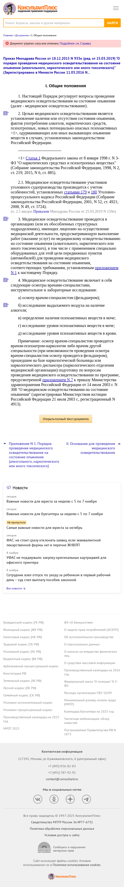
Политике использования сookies (76, 865)
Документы (22, 35)
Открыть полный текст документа (66, 419)
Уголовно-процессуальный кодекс (27, 710)
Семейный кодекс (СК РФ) (21, 695)
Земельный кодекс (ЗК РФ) (22, 681)
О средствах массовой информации (89, 663)
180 (94, 192)
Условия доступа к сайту (61, 835)
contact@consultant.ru (62, 779)
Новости (20, 487)
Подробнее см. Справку (75, 43)
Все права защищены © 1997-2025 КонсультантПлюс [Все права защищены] (61, 816)
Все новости (14, 588)
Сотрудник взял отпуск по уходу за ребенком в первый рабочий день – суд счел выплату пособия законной (58, 577)
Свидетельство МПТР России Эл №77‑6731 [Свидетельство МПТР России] (62, 822)
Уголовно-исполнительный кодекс (28, 702)
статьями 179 (75, 192)
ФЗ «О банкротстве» (78, 622)
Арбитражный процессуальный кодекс (31, 666)
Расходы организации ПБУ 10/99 (88, 693)
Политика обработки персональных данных (62, 829)
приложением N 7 (57, 380)
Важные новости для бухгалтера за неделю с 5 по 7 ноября (54, 513)
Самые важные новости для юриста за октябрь (44, 527)
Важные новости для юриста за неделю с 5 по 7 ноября (51, 501)
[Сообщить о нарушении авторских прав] (62, 847)
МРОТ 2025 (11, 728)
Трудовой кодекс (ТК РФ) (21, 644)
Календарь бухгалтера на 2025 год (89, 711)
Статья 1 (33, 158)
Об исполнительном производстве (88, 637)
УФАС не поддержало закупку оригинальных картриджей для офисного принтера (56, 560)
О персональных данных (82, 644)
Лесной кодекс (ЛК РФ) (19, 688)
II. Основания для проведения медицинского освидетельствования (90, 448)
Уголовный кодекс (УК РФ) (22, 651)
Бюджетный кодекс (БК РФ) (22, 659)
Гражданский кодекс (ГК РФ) (23, 622)
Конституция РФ (14, 673)
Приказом (41, 211)
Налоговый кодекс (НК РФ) (22, 637)
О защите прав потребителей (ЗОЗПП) (91, 630)
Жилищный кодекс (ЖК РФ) (22, 630)
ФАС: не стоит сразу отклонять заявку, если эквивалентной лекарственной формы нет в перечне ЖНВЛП (53, 542)
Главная (8, 35)
